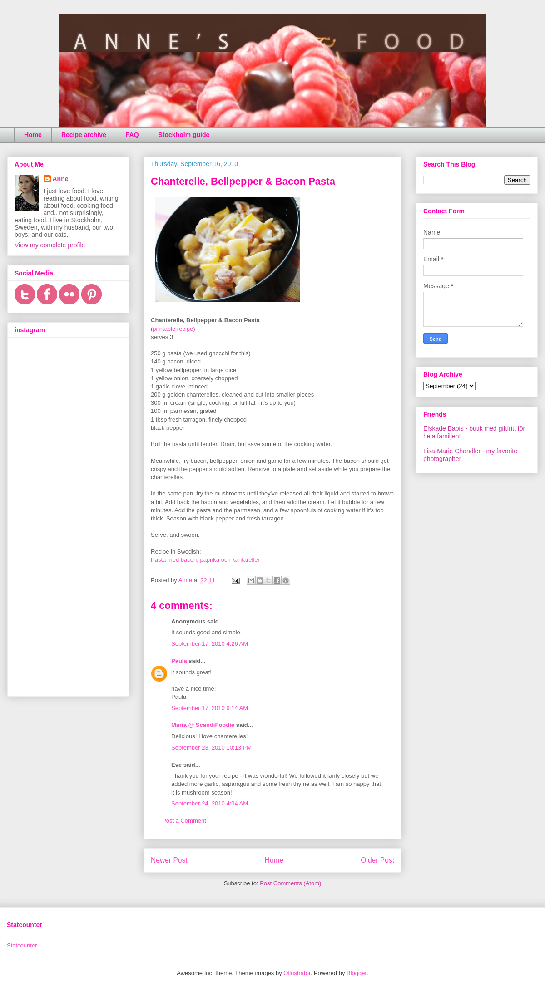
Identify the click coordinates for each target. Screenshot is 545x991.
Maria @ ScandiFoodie (202, 724)
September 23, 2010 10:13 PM (211, 747)
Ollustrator (296, 973)
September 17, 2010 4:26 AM (209, 643)
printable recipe (173, 328)
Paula (179, 660)
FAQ (132, 134)
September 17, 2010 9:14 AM (209, 708)
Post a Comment (184, 820)
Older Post (377, 860)
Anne (61, 178)
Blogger (357, 973)
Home (33, 134)
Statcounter (22, 945)
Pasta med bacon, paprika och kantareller (205, 559)
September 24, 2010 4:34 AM (209, 803)
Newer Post (169, 860)
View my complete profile (50, 245)
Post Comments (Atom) (290, 883)
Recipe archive (83, 134)
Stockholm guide (184, 134)
